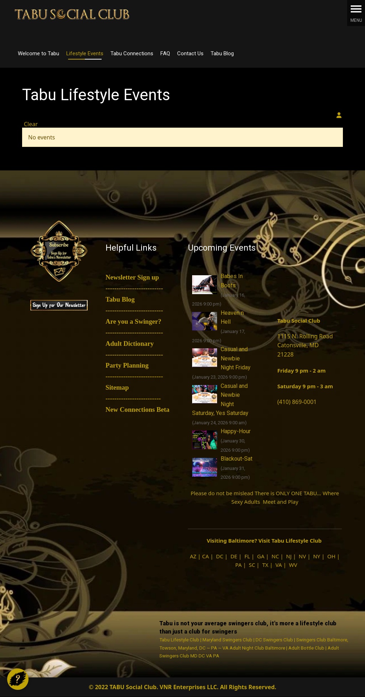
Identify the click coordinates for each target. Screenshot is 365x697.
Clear (31, 124)
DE (233, 556)
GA (260, 556)
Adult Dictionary (130, 343)
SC (252, 564)
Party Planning (127, 365)
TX (265, 564)
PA (238, 564)
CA (205, 556)
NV (302, 556)
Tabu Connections (131, 53)
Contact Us (190, 53)
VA (279, 564)
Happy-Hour (236, 431)
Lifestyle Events (84, 53)
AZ (193, 556)
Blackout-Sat (236, 458)
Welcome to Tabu (38, 53)
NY (316, 556)
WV (293, 564)
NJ (289, 556)
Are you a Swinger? (133, 321)
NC (275, 556)
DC (219, 556)
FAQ (165, 53)
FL (247, 556)
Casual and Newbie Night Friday (236, 358)
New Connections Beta (137, 409)
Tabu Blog (222, 53)
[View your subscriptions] (338, 115)
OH (331, 556)
